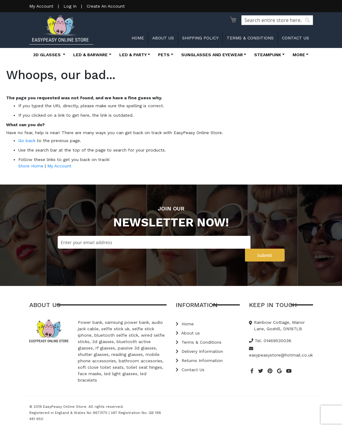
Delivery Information (199, 351)
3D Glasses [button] (47, 54)
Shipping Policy (200, 37)
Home (137, 37)
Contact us (295, 37)
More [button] (299, 54)
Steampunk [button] (267, 54)
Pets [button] (164, 54)
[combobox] (277, 20)
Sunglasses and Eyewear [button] (212, 54)
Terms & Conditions (250, 37)
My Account (41, 6)
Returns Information (199, 360)
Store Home (30, 165)
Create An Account (106, 6)
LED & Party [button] (133, 54)
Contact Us (190, 369)
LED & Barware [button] (90, 54)
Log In (70, 6)
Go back (26, 140)
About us (163, 37)
